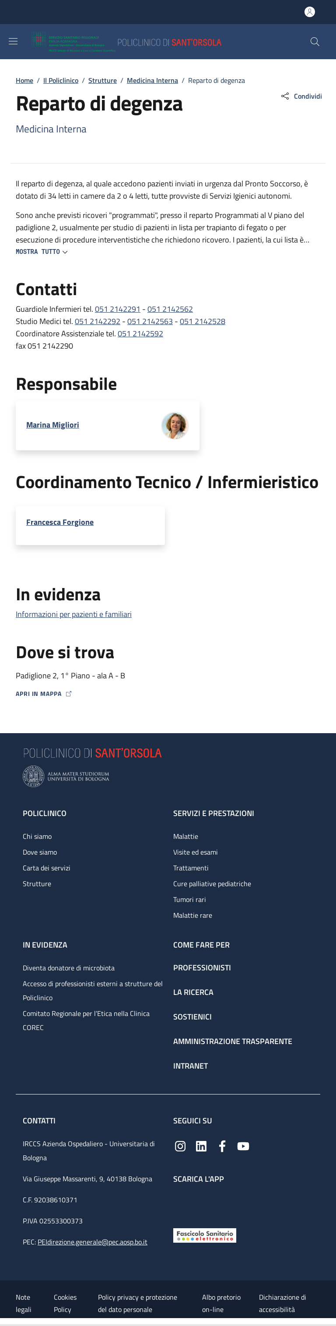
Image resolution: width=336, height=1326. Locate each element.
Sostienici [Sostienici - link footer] (192, 1017)
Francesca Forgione (60, 522)
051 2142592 (140, 333)
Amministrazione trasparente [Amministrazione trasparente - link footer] (232, 1041)
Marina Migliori (52, 425)
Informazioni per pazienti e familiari (74, 614)
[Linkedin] (201, 1145)
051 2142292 (97, 321)
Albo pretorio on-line (221, 1303)
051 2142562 (170, 309)
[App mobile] (180, 1203)
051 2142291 (117, 309)
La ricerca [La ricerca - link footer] (193, 992)
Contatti (40, 1120)
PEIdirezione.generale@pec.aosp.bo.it (92, 1242)
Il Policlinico (60, 80)
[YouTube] (243, 1145)
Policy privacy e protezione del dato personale (137, 1303)
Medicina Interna (152, 80)
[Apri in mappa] (168, 693)
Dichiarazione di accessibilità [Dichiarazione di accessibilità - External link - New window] (282, 1303)
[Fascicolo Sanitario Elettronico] (204, 1234)
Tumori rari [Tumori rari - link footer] (189, 899)
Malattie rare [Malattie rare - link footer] (192, 915)
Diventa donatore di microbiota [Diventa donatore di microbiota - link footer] (69, 967)
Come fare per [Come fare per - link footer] (201, 945)
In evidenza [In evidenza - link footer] (45, 945)
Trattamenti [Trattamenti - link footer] (191, 868)
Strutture (102, 80)
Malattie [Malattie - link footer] (185, 836)
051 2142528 (202, 321)
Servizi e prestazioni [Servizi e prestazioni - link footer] (213, 813)
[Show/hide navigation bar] (13, 41)
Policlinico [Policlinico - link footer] (44, 813)
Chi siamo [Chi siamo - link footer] (37, 836)
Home (24, 80)
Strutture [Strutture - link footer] (37, 883)
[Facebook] (222, 1145)
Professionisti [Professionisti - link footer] (202, 967)
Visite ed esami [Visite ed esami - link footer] (195, 852)
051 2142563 (150, 321)
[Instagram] (180, 1145)
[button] (315, 41)
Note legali (24, 1303)
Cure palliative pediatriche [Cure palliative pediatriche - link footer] (212, 883)
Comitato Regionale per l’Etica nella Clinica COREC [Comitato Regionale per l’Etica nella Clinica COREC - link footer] (86, 1020)
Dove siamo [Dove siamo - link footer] (40, 852)
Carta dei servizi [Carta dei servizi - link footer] (46, 868)
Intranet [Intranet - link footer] (190, 1066)
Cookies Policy (65, 1303)
